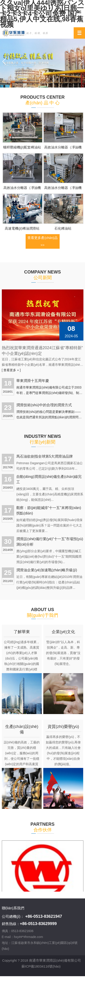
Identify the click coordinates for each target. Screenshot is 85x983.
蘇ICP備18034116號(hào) (41, 966)
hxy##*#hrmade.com (28, 937)
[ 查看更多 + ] (11, 370)
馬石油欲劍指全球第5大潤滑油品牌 (44, 456)
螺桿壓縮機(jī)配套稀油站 (22, 147)
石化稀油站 (62, 228)
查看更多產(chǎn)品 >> (42, 241)
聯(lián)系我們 (13, 908)
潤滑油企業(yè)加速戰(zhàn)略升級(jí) (46, 570)
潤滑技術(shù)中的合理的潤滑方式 (44, 405)
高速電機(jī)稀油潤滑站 (22, 228)
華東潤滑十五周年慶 (32, 381)
